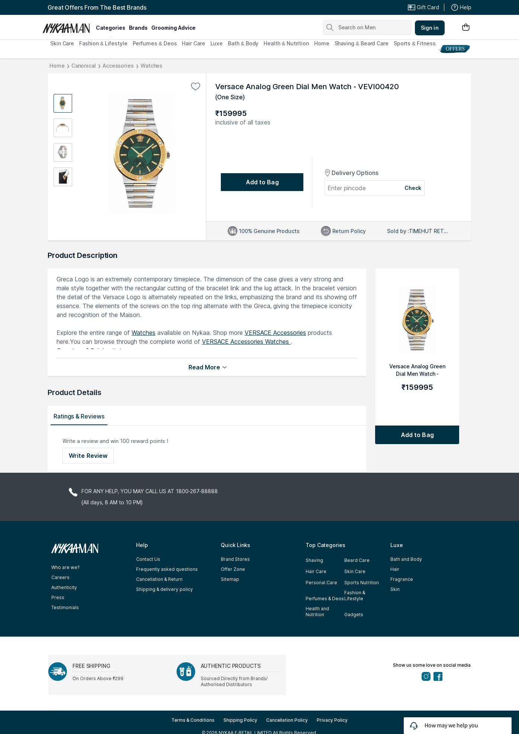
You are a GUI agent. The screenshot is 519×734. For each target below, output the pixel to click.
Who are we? (65, 567)
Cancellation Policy (287, 720)
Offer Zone (233, 569)
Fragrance (401, 579)
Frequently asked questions (167, 569)
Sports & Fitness (415, 43)
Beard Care (357, 560)
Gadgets (353, 614)
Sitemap (230, 579)
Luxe (216, 43)
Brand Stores (235, 559)
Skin (395, 589)
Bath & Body (243, 43)
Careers (60, 577)
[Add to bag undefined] (262, 182)
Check (413, 188)
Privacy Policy (332, 720)
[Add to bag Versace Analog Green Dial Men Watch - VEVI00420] (417, 435)
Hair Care (193, 43)
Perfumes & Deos (155, 43)
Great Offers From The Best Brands (97, 7)
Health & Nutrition (286, 43)
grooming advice (173, 28)
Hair (394, 569)
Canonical (83, 65)
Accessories (118, 65)
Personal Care (321, 582)
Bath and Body (406, 559)
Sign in (430, 28)
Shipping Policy (240, 720)
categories (110, 28)
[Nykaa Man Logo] (68, 25)
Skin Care (62, 43)
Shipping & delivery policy (164, 589)
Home (321, 43)
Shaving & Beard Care (362, 43)
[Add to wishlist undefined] (195, 86)
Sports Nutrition (361, 582)
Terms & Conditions (193, 720)
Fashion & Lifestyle (103, 43)
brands (138, 28)
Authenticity (64, 587)
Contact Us (148, 559)
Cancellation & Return (159, 579)
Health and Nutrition (317, 611)
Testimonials (65, 607)
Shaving (314, 560)
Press (57, 597)
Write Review (88, 455)
